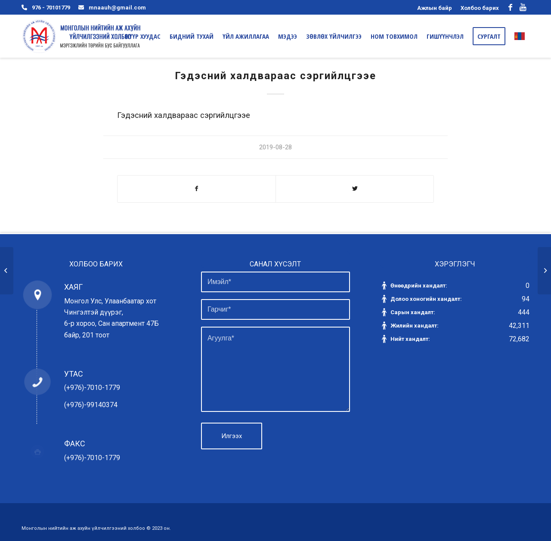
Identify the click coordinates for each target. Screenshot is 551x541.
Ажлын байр (434, 8)
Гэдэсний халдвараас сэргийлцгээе (275, 76)
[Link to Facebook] (510, 7)
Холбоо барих (480, 8)
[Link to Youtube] (523, 7)
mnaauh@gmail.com (117, 7)
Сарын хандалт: (413, 312)
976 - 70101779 (51, 7)
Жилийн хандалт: (415, 325)
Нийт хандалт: (410, 339)
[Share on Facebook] (197, 189)
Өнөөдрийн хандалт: (419, 285)
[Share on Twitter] (354, 189)
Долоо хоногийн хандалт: (426, 299)
